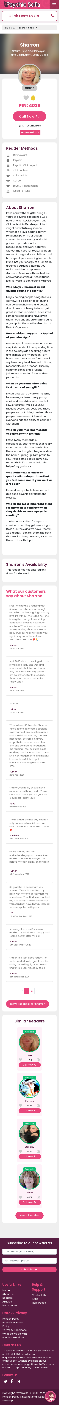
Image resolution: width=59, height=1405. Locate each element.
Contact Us (39, 1295)
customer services (12, 1364)
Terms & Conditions (14, 1330)
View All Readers (29, 1215)
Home (7, 27)
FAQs (35, 1299)
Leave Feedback (30, 132)
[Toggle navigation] (54, 4)
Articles (7, 1301)
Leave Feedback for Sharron (27, 1004)
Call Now (29, 116)
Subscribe (29, 1269)
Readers (7, 1298)
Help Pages (39, 1303)
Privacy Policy (10, 1319)
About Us (8, 1294)
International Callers (34, 1397)
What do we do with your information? (14, 1335)
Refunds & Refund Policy (13, 1324)
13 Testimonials (29, 125)
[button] (29, 16)
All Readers (19, 27)
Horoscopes (9, 1305)
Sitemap (7, 1400)
